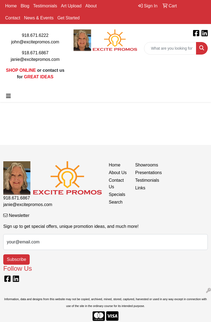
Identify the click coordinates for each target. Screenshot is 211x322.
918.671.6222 (35, 35)
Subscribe (16, 259)
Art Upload (71, 6)
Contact (12, 18)
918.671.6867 (35, 52)
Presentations (145, 172)
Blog (25, 6)
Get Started (68, 18)
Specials (117, 194)
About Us (118, 172)
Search (116, 202)
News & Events (38, 18)
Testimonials (45, 6)
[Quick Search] (170, 48)
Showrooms (145, 165)
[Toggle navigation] (8, 96)
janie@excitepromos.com (35, 59)
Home (11, 6)
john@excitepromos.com (35, 42)
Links (140, 188)
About (91, 6)
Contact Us (116, 183)
